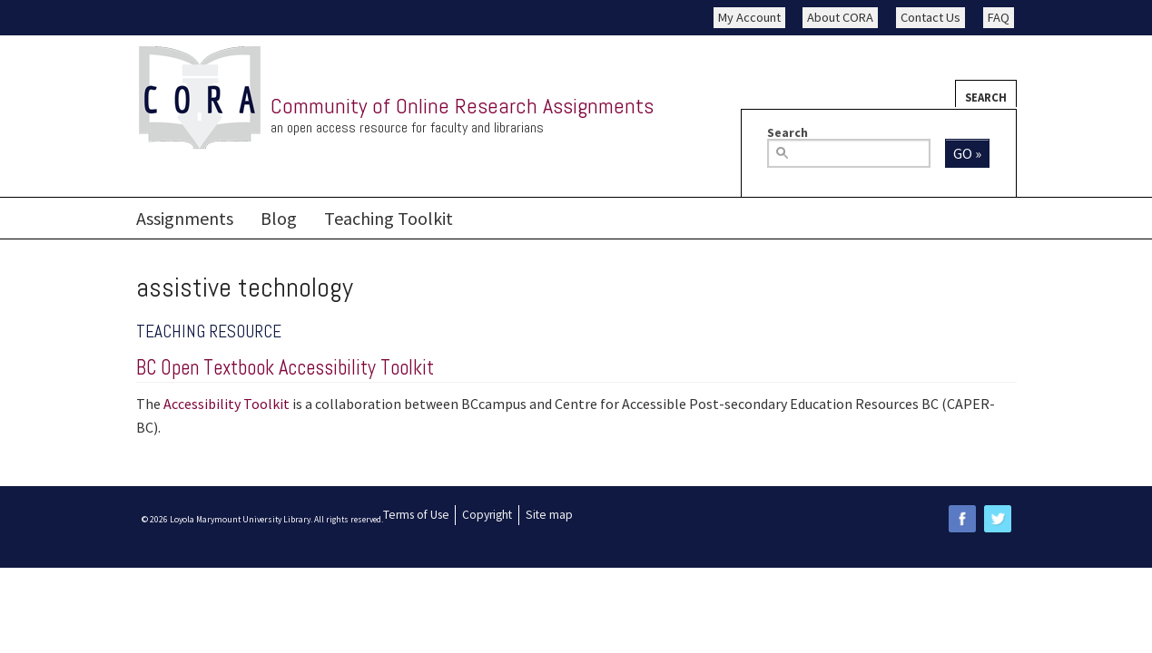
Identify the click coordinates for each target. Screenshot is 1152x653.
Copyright (487, 514)
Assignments (184, 218)
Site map (549, 514)
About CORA (840, 17)
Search (986, 97)
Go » (967, 153)
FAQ (998, 17)
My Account (749, 17)
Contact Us (930, 17)
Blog (279, 218)
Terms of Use (416, 514)
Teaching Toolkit (388, 218)
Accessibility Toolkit (226, 404)
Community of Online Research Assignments (462, 106)
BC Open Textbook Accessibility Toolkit (285, 368)
